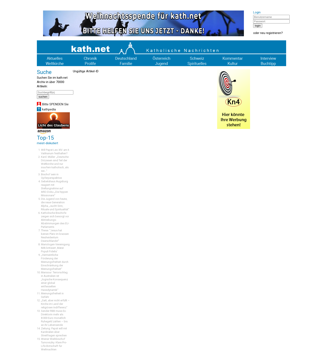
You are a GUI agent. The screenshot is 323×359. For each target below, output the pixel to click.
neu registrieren (270, 33)
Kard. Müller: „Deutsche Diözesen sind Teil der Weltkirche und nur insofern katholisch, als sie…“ (55, 163)
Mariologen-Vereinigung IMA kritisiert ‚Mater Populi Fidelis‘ (55, 248)
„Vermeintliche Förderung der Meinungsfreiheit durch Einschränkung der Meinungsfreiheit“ (54, 261)
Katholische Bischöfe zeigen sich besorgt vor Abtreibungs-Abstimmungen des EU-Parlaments (55, 219)
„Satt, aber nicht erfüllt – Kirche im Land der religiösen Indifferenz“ (55, 304)
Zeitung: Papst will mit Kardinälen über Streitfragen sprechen (54, 332)
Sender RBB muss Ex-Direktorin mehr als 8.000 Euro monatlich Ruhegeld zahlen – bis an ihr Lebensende (54, 317)
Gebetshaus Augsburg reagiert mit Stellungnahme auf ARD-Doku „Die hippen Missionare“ (54, 188)
